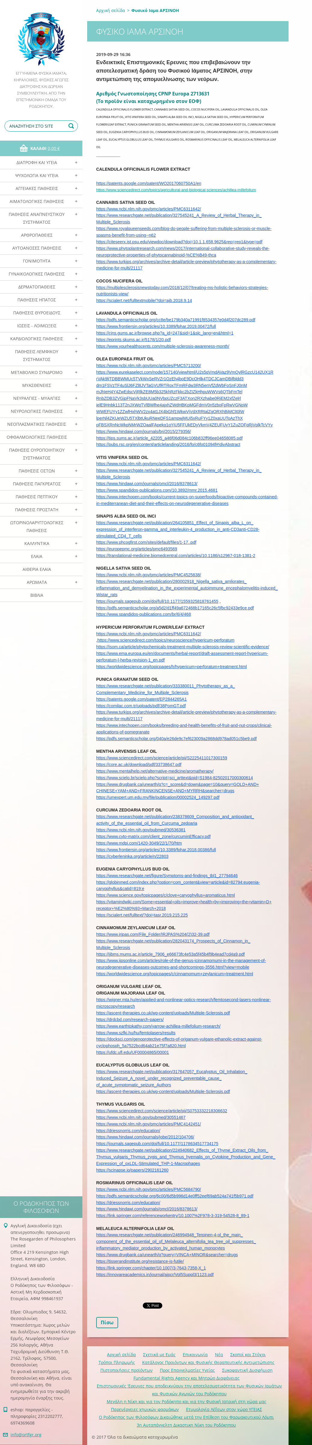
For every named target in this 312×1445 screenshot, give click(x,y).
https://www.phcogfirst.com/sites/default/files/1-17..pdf (146, 542)
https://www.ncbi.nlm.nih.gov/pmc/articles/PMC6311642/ (148, 209)
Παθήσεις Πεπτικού (37, 497)
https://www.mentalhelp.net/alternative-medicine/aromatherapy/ (155, 771)
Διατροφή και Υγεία (37, 162)
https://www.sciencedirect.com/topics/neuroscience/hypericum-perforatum (165, 640)
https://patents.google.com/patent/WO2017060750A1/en (148, 183)
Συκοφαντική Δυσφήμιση (247, 1370)
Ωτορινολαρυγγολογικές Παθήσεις (36, 526)
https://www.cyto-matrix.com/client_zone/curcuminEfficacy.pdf (153, 836)
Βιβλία (36, 595)
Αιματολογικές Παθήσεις (37, 201)
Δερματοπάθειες (36, 287)
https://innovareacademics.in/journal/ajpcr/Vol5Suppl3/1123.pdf (155, 1274)
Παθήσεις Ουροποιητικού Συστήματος (37, 454)
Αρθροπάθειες (37, 235)
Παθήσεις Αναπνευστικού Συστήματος (37, 218)
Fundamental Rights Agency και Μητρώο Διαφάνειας (186, 1378)
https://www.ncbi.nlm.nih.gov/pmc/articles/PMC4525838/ (148, 574)
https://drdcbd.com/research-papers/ (130, 1019)
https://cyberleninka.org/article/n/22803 (132, 856)
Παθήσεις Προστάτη (36, 509)
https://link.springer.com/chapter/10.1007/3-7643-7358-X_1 (151, 1268)
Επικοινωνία (195, 1354)
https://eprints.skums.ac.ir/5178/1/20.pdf (133, 339)
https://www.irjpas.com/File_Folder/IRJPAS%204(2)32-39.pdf (153, 934)
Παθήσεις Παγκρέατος (37, 484)
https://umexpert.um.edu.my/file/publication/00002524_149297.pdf (157, 797)
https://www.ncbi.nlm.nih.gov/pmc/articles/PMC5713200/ (148, 365)
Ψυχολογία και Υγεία (36, 175)
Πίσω (107, 1322)
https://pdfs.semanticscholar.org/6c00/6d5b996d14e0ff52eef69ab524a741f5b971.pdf (174, 1196)
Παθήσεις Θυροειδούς (36, 313)
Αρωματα (37, 582)
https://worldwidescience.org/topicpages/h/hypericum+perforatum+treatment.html (171, 666)
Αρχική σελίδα (110, 10)
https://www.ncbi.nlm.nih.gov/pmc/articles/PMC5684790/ (148, 1189)
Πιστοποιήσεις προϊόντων (126, 1370)
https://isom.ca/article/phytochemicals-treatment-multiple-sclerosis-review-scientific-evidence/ (182, 646)
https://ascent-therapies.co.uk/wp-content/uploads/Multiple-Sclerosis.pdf (163, 1013)
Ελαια (36, 556)
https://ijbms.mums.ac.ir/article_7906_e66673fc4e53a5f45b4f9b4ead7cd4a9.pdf (170, 954)
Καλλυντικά (36, 543)
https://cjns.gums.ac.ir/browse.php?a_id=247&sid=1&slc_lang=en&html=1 (165, 333)
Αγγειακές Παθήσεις (37, 188)
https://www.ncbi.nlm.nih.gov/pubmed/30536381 (140, 829)
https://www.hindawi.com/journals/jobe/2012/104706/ (145, 1137)
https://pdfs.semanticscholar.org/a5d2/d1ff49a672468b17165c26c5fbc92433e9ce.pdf (175, 608)
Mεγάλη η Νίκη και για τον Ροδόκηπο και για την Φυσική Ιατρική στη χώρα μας (186, 1401)
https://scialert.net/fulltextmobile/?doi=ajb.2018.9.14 (144, 300)
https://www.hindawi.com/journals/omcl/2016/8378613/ (146, 483)
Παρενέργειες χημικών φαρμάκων (145, 1409)
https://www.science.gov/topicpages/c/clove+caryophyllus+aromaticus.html (165, 895)
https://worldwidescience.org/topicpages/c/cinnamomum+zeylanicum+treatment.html (174, 973)
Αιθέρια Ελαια (37, 569)
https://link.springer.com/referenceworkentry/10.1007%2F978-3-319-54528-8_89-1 (172, 1215)
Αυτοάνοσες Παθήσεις (36, 248)
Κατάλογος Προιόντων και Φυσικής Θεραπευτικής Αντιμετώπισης (208, 1362)
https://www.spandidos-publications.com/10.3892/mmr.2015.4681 (157, 490)
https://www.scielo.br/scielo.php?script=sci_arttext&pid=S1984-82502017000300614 (174, 777)
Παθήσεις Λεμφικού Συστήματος (36, 355)
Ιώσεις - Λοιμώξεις (37, 326)
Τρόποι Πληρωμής (117, 1362)
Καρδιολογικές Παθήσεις (36, 338)
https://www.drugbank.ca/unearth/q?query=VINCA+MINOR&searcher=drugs (167, 1254)
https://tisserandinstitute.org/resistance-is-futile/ (140, 1261)
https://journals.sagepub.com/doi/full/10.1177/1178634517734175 (157, 1143)
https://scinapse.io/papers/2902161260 (132, 1170)
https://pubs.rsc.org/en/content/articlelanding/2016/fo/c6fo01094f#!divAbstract (168, 444)
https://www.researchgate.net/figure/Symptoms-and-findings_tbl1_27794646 (167, 875)
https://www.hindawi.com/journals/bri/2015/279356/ (143, 431)
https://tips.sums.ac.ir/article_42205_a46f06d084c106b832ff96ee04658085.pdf (169, 438)
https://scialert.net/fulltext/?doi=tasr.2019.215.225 (142, 915)
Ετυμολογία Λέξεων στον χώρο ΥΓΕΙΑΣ (224, 1409)
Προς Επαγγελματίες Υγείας (187, 1370)
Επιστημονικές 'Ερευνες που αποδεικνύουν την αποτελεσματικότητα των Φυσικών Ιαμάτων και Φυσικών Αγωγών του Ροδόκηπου (189, 1390)
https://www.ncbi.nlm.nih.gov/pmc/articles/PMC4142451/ (148, 1124)
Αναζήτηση (72, 126)
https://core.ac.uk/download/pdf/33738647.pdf (138, 764)
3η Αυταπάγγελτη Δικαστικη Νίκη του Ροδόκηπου (186, 1425)
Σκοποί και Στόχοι (248, 1354)
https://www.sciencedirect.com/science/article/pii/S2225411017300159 (161, 757)
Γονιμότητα (36, 261)
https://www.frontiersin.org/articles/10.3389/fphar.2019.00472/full (156, 326)
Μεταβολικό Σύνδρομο (37, 372)
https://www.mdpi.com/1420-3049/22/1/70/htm (139, 843)
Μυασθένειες (36, 385)
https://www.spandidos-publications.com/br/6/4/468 (143, 614)
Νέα (219, 1354)
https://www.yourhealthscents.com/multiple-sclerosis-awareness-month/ (162, 346)
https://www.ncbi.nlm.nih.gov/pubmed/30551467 (140, 1117)
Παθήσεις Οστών (37, 471)
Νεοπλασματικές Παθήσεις (36, 424)
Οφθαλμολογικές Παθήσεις (37, 437)
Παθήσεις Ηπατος (36, 300)
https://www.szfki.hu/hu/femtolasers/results (136, 1032)
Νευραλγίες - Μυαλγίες (36, 398)
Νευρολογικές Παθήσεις (37, 411)
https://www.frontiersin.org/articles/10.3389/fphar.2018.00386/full (156, 849)
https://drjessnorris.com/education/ (128, 1130)
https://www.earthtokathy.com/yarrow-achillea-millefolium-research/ (158, 1026)
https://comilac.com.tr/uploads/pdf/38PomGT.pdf (141, 705)
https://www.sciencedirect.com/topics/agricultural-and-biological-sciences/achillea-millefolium (176, 190)
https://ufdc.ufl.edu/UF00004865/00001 (132, 1052)
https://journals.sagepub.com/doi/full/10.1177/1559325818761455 (157, 601)
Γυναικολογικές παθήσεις (37, 274)
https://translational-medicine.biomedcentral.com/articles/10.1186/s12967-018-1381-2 (175, 555)
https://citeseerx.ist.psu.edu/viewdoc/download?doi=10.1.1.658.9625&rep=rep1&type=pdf (179, 241)
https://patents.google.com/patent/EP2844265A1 (141, 699)
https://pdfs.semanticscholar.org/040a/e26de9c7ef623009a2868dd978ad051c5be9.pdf (176, 738)
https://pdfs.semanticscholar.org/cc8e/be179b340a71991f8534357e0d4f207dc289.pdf (175, 319)
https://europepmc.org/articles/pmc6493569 (136, 549)
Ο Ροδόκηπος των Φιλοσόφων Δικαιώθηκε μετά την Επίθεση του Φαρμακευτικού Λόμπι (186, 1417)
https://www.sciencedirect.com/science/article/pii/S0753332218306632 (161, 1110)
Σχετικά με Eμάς (159, 1354)
